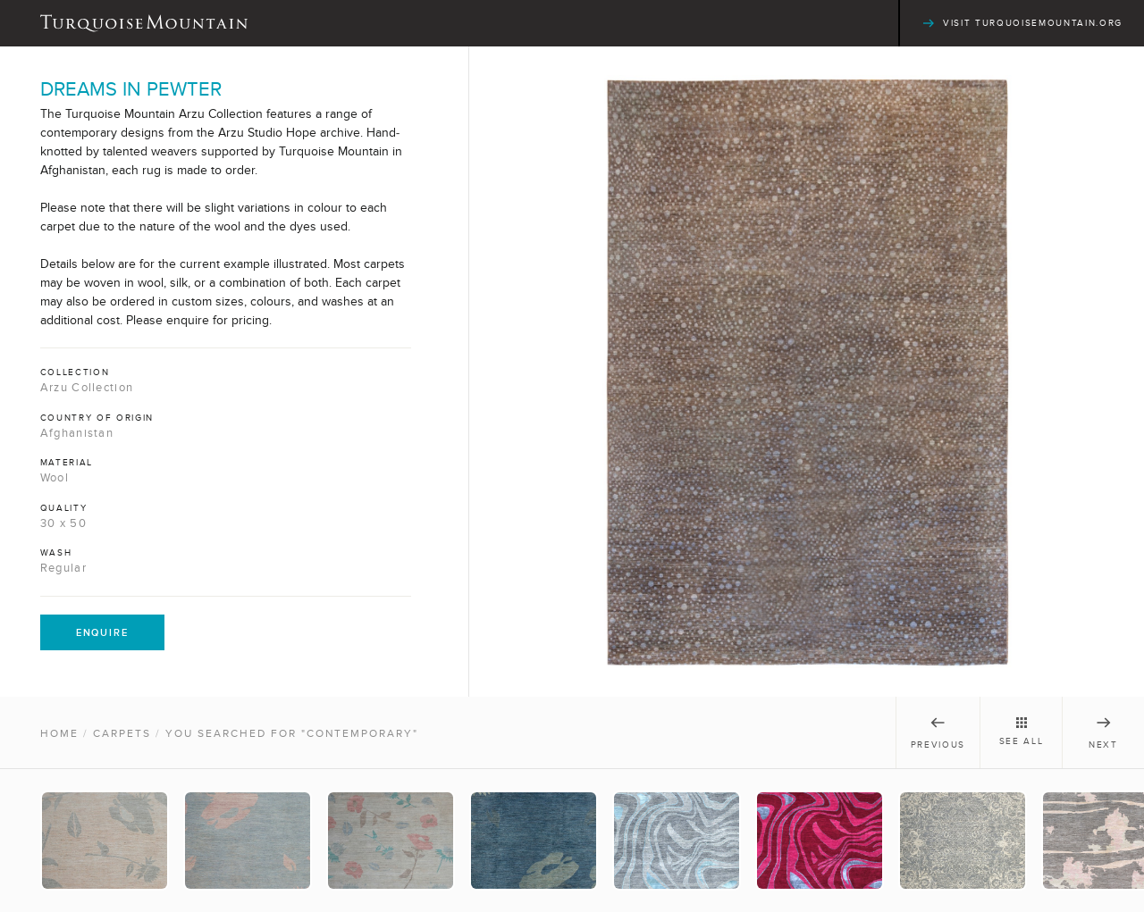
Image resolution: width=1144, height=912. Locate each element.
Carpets (122, 733)
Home (59, 733)
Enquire (102, 632)
